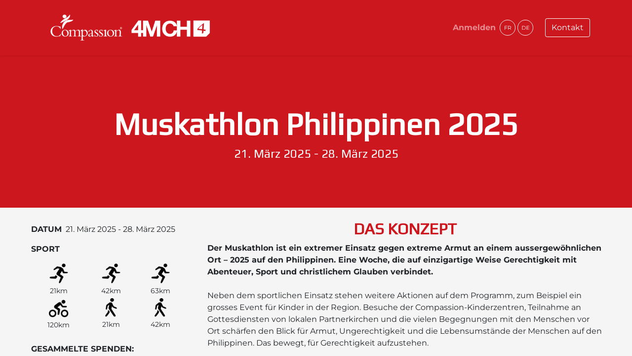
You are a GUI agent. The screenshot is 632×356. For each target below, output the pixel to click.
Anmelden (474, 27)
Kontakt (568, 27)
